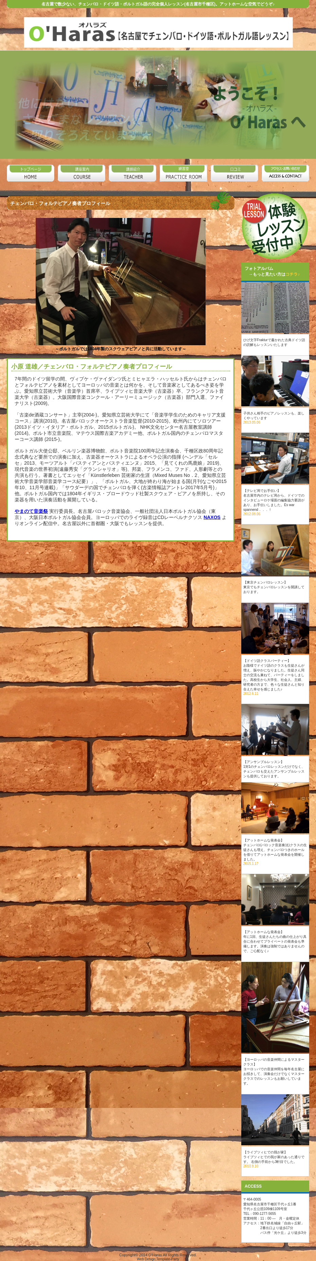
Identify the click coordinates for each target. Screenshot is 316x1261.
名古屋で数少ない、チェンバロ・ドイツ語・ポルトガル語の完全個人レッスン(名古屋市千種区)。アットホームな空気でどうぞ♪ (158, 4)
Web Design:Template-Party (158, 1259)
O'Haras (155, 1255)
